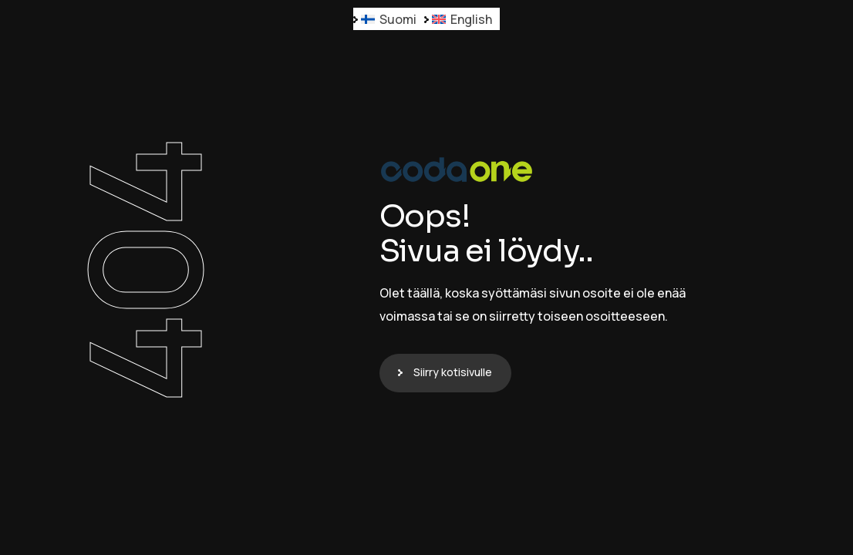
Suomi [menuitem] (397, 19)
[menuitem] (388, 19)
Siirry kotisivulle (452, 372)
